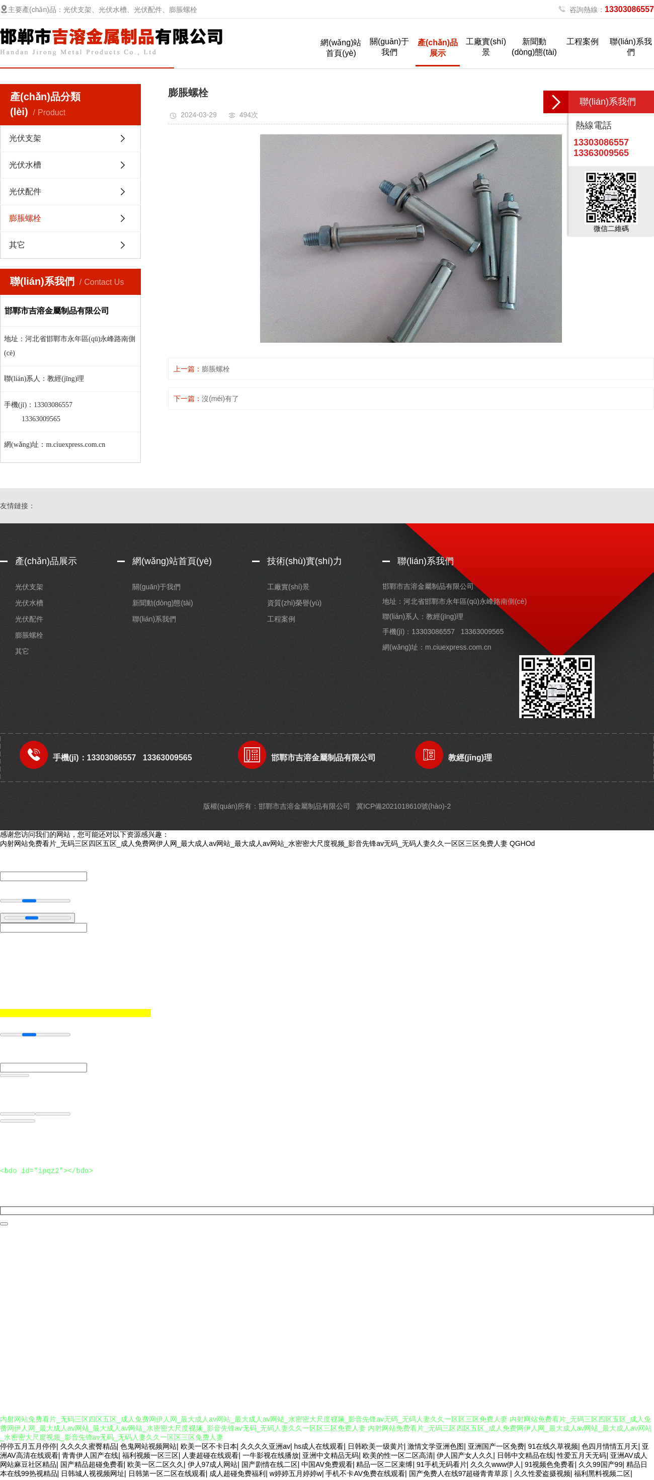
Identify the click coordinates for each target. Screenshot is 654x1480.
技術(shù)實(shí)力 (304, 561)
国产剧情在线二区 (269, 1466)
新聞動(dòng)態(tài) (534, 46)
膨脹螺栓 (25, 218)
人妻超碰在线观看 (210, 1457)
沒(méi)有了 (220, 399)
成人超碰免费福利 (237, 1475)
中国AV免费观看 (327, 1466)
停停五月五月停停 (28, 1448)
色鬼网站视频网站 (148, 1448)
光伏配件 (25, 191)
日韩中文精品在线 (525, 1457)
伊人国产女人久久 (465, 1457)
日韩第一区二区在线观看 (167, 1475)
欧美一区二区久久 (155, 1466)
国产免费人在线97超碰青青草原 (459, 1475)
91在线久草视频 (553, 1448)
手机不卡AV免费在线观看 (365, 1475)
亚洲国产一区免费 (496, 1448)
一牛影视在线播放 (270, 1457)
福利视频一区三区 (150, 1457)
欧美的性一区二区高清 (398, 1457)
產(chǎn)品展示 (438, 47)
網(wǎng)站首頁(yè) (340, 47)
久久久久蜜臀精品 (88, 1448)
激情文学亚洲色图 (435, 1448)
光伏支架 (25, 138)
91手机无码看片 (442, 1466)
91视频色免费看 (550, 1466)
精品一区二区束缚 (384, 1466)
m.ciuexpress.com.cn (458, 647)
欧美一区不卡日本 (209, 1448)
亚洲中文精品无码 (330, 1457)
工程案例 (582, 41)
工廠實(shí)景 (486, 46)
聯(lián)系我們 (631, 46)
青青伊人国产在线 (90, 1457)
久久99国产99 (600, 1466)
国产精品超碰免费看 (92, 1466)
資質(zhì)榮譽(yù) (294, 603)
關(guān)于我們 (389, 46)
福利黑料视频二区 (602, 1475)
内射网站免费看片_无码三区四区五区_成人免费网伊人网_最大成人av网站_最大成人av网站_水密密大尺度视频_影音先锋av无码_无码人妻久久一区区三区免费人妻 (254, 843)
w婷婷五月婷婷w (296, 1475)
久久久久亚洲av (265, 1448)
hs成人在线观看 (319, 1448)
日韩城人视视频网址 (92, 1475)
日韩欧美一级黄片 (376, 1448)
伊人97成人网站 (213, 1466)
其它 (17, 245)
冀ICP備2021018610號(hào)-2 (403, 806)
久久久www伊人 (495, 1466)
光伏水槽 (25, 165)
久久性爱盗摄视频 (542, 1475)
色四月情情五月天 (610, 1448)
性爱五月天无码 (581, 1457)
